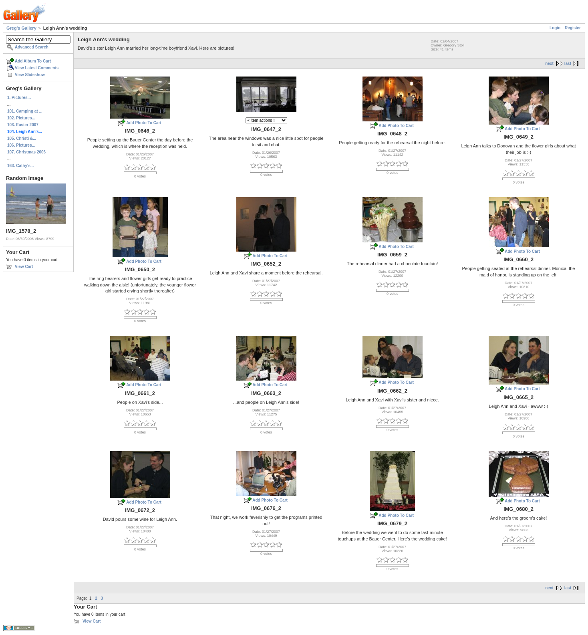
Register (573, 28)
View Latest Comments (36, 68)
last (567, 63)
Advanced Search (31, 47)
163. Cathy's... (20, 165)
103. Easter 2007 (22, 125)
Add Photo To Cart (143, 123)
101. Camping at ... (24, 111)
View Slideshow (30, 75)
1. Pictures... (19, 97)
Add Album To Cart (33, 61)
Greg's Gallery (21, 28)
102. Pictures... (21, 118)
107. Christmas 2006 (26, 152)
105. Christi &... (21, 138)
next (549, 63)
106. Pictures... (21, 145)
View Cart (24, 266)
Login (555, 28)
